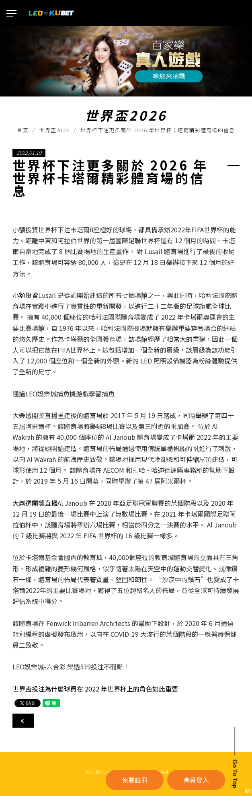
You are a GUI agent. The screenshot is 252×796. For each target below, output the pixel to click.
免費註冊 (135, 780)
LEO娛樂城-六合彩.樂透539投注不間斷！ (70, 666)
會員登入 (196, 780)
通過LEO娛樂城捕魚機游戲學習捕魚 (63, 393)
